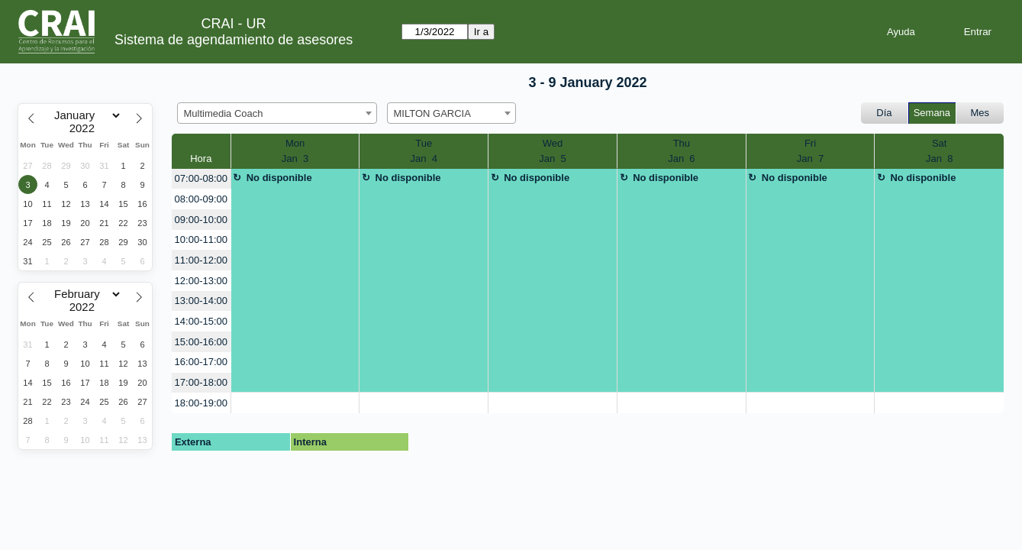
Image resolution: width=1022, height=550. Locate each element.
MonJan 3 (295, 151)
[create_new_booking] (295, 403)
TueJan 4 (424, 151)
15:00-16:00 (201, 342)
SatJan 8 (939, 151)
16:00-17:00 (201, 361)
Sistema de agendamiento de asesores (233, 39)
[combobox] (277, 113)
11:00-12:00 (201, 260)
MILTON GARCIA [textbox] (432, 113)
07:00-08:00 (201, 178)
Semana (932, 112)
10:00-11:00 (201, 239)
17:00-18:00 (201, 382)
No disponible (279, 177)
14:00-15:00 (201, 321)
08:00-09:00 (201, 199)
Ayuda (901, 31)
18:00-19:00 (201, 403)
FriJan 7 (810, 151)
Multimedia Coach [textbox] (223, 113)
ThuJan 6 (681, 151)
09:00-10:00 (201, 219)
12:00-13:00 (201, 280)
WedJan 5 (552, 151)
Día (883, 112)
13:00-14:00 (201, 300)
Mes (980, 112)
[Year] (85, 128)
